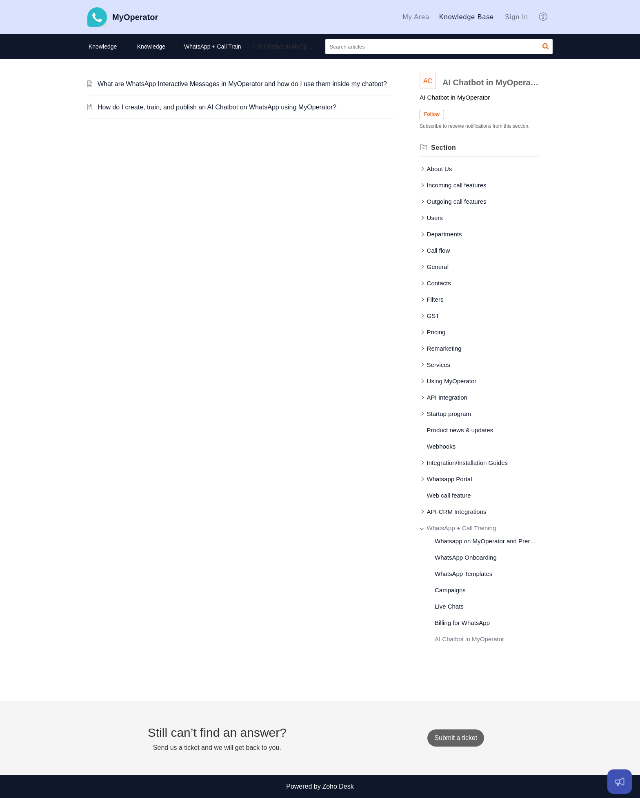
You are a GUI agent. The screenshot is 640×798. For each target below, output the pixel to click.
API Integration (447, 397)
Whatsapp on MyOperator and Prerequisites (487, 541)
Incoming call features (457, 185)
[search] (439, 46)
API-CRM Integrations (457, 511)
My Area (415, 16)
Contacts (439, 283)
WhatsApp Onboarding (466, 557)
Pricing (436, 332)
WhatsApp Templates (463, 573)
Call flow (438, 250)
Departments (444, 234)
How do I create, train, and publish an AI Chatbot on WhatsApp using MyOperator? (217, 107)
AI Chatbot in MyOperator (469, 639)
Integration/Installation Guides (467, 462)
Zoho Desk (337, 786)
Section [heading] (443, 147)
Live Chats (449, 606)
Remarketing (444, 348)
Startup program (449, 413)
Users (435, 217)
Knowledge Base (466, 16)
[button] (543, 17)
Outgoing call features (457, 201)
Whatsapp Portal (449, 479)
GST (433, 315)
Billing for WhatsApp (462, 622)
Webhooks (441, 446)
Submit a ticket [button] (455, 737)
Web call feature (449, 495)
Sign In (516, 16)
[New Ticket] (455, 737)
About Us (439, 168)
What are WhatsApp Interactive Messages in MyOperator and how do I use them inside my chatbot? (242, 83)
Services (439, 364)
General (438, 266)
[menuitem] (416, 17)
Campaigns (450, 590)
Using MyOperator (452, 381)
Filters (435, 299)
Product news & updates (460, 430)
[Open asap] (619, 781)
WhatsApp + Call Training (219, 46)
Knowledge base (159, 46)
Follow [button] (432, 114)
